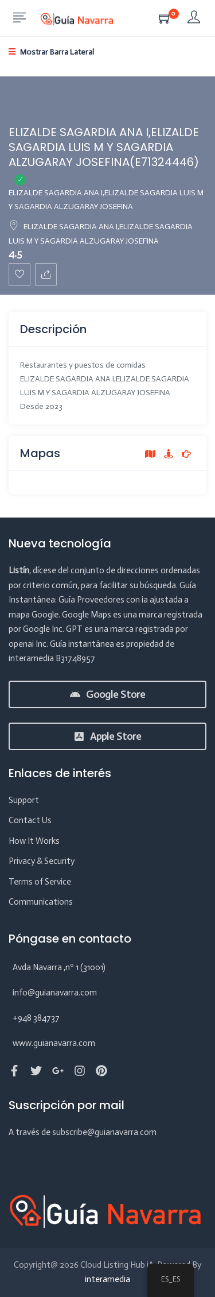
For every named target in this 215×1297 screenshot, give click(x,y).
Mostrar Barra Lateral (51, 52)
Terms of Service (40, 882)
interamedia (107, 1279)
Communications (41, 902)
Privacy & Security (42, 861)
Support (24, 800)
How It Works (34, 841)
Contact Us (30, 820)
